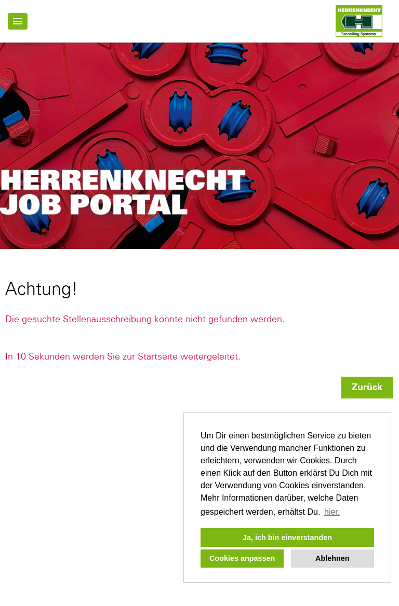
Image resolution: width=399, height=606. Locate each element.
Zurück (367, 387)
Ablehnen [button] (332, 558)
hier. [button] (332, 511)
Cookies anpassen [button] (242, 558)
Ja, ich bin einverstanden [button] (287, 537)
